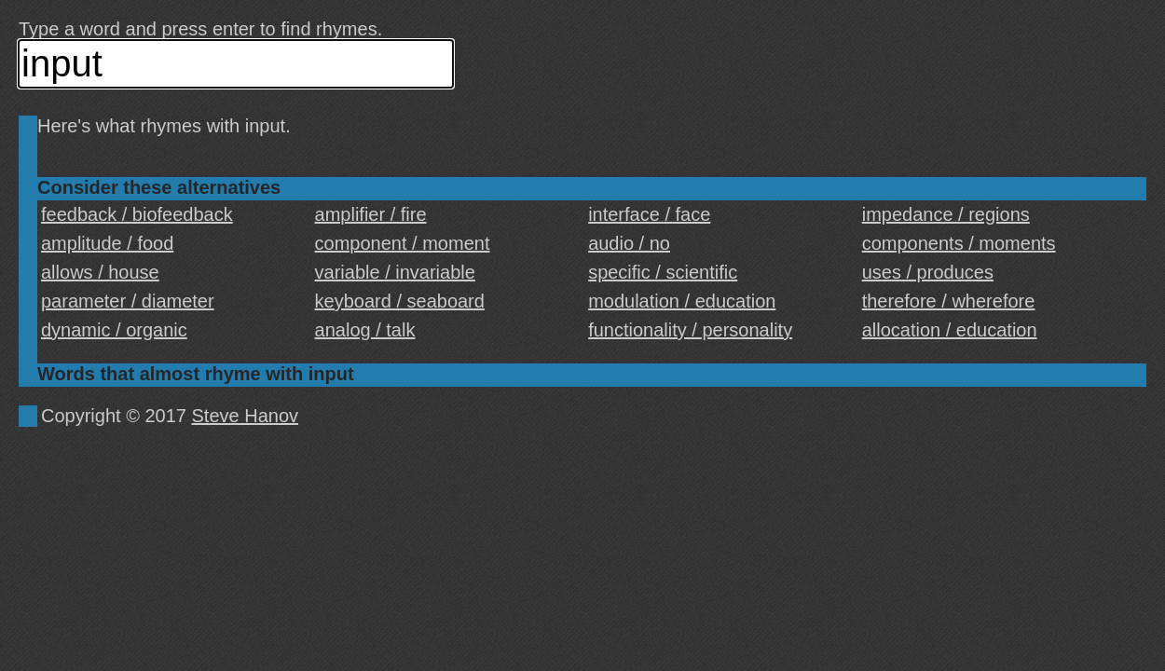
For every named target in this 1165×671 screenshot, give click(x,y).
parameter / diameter (127, 301)
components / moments (959, 243)
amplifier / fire (371, 214)
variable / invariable (395, 272)
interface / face (649, 214)
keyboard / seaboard (400, 301)
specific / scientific (662, 272)
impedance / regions (946, 214)
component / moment (402, 243)
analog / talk (365, 330)
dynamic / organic (114, 330)
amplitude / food (107, 243)
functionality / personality (690, 330)
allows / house (100, 272)
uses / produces (928, 272)
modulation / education (681, 301)
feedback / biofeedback (137, 214)
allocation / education (949, 330)
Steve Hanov (245, 415)
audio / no (629, 243)
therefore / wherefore (948, 301)
